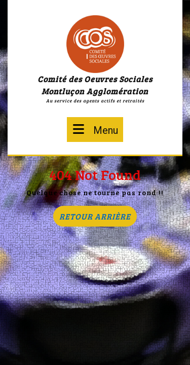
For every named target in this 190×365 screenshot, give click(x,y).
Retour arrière (98, 218)
